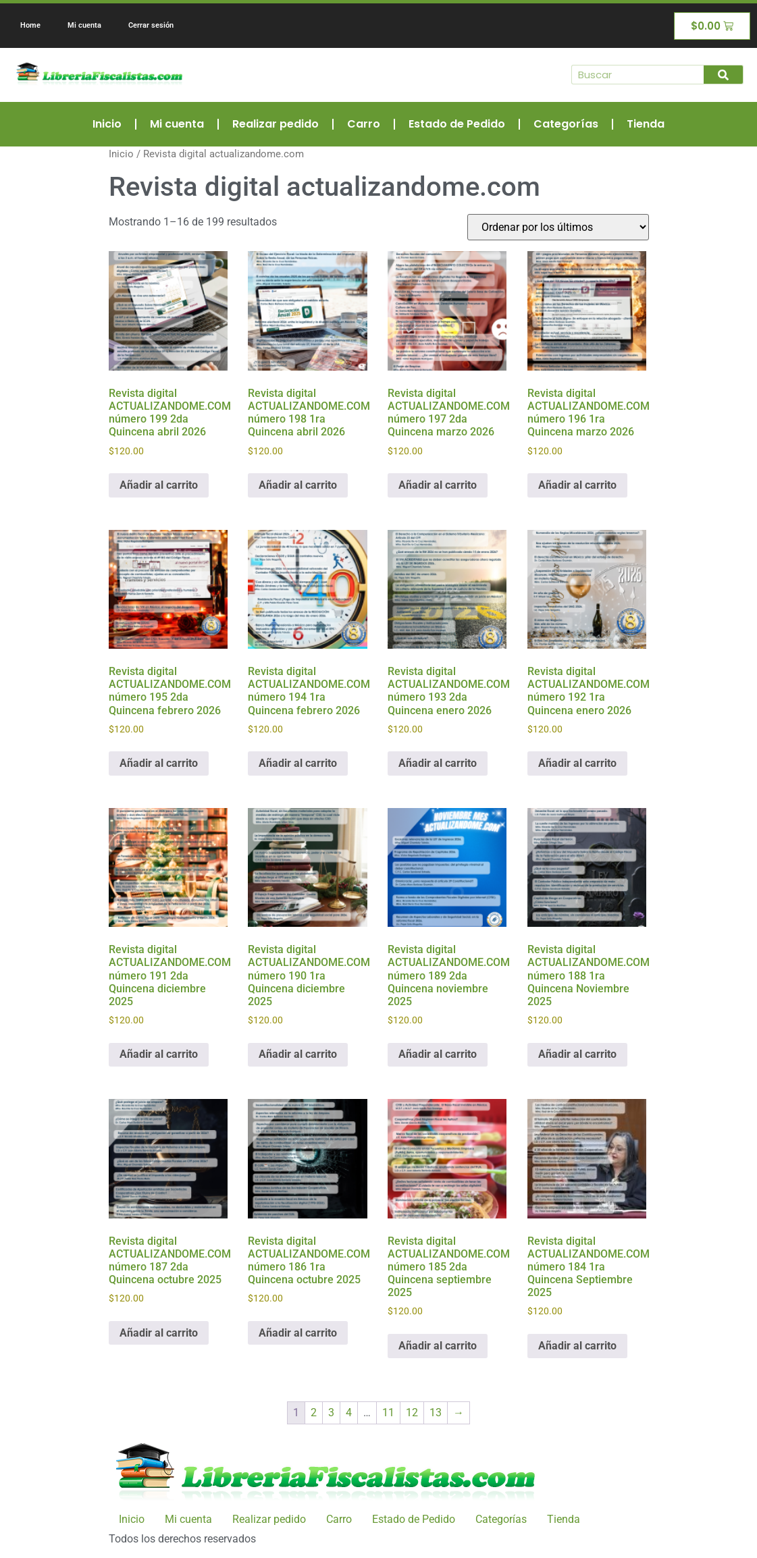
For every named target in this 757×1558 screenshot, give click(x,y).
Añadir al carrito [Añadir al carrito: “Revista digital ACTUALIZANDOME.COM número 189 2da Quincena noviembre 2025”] (437, 1054)
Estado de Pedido (457, 124)
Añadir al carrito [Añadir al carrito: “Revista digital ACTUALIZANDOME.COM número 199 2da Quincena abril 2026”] (159, 485)
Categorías (565, 124)
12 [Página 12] (412, 1412)
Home (30, 25)
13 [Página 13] (435, 1412)
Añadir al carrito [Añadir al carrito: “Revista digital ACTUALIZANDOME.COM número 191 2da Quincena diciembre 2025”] (159, 1054)
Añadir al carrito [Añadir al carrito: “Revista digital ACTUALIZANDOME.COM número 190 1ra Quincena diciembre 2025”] (298, 1054)
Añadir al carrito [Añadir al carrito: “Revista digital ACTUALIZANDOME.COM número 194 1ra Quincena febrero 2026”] (298, 763)
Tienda (645, 124)
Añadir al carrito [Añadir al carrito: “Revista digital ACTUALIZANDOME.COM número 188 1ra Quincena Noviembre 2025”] (577, 1054)
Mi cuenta (84, 25)
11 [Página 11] (388, 1412)
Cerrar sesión (151, 25)
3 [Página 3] (331, 1412)
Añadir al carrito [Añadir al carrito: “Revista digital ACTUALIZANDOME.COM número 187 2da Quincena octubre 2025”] (159, 1332)
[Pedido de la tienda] (558, 227)
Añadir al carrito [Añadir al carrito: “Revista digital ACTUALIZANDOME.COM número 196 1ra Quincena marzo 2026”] (577, 485)
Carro (363, 124)
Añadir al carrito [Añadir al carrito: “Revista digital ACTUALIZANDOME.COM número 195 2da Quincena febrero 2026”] (159, 763)
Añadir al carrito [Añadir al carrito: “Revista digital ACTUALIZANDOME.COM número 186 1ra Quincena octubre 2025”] (298, 1332)
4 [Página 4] (349, 1412)
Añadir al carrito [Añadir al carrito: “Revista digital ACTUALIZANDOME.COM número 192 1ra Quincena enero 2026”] (577, 763)
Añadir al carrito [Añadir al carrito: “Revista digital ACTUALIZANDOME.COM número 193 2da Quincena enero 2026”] (437, 763)
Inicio (107, 124)
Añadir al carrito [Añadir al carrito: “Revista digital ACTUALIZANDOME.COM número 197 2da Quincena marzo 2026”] (437, 485)
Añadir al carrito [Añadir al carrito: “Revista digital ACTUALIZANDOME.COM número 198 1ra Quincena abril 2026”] (298, 485)
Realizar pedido (275, 124)
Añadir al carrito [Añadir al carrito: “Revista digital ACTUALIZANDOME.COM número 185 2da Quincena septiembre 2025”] (437, 1345)
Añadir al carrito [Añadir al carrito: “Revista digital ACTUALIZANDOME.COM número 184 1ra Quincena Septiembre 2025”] (577, 1345)
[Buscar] (723, 74)
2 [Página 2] (314, 1412)
